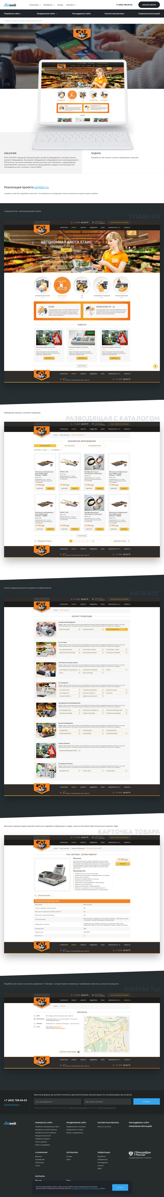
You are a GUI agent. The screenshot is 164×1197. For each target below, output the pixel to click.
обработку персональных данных (78, 1108)
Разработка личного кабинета (45, 1132)
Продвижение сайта (46, 13)
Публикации (39, 1162)
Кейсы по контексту (104, 1126)
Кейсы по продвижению (74, 1132)
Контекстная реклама (114, 13)
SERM (99, 1168)
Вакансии (38, 1156)
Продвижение (103, 1159)
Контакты (70, 5)
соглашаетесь (75, 1188)
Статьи (37, 1165)
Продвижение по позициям (76, 1126)
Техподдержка (103, 1162)
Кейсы (68, 1159)
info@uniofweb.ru (12, 1104)
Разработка (101, 1156)
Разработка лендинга (42, 1139)
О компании (34, 5)
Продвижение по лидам (74, 1129)
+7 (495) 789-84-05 (124, 5)
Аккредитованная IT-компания (140, 1158)
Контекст (101, 1165)
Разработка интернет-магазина (46, 1129)
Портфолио (47, 5)
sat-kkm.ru (82, 47)
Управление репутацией (149, 13)
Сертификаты (40, 1159)
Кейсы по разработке (42, 1145)
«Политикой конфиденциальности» (106, 1108)
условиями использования (91, 1188)
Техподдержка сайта (81, 13)
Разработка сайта (12, 13)
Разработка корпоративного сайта (47, 1126)
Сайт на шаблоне (41, 1142)
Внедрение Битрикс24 (43, 1136)
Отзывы (60, 5)
